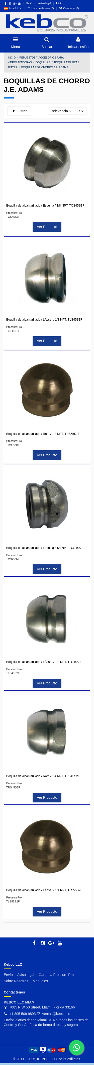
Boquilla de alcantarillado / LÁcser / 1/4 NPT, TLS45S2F (44, 662)
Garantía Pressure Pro (56, 975)
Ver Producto (47, 227)
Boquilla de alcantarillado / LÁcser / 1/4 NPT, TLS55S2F (44, 890)
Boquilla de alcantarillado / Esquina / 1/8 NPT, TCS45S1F (45, 205)
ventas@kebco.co (56, 1014)
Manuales (40, 981)
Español (13, 8)
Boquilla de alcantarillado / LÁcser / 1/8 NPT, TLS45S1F (44, 319)
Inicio (59, 3)
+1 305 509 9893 (22, 1014)
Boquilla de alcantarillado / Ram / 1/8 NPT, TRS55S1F (43, 434)
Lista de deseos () (41, 8)
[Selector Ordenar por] (61, 111)
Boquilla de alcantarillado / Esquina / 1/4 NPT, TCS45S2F (45, 548)
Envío (30, 3)
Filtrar (19, 111)
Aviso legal (45, 3)
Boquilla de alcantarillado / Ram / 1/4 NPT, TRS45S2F (43, 776)
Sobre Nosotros (16, 981)
